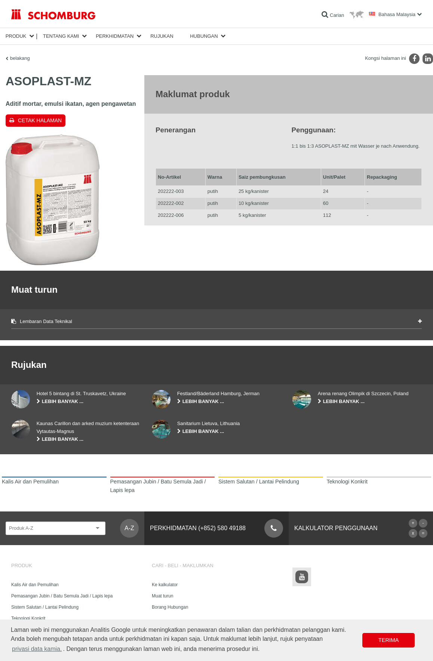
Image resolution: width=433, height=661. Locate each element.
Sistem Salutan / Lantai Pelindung (45, 607)
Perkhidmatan (114, 36)
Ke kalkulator (165, 584)
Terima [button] (388, 640)
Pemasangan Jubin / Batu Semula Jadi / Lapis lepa (62, 596)
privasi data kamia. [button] (37, 649)
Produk (16, 36)
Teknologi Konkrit (28, 618)
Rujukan (161, 36)
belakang (20, 58)
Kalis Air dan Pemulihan (35, 584)
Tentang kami (61, 36)
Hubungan (204, 36)
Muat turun (162, 596)
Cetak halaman (40, 120)
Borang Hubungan (170, 607)
